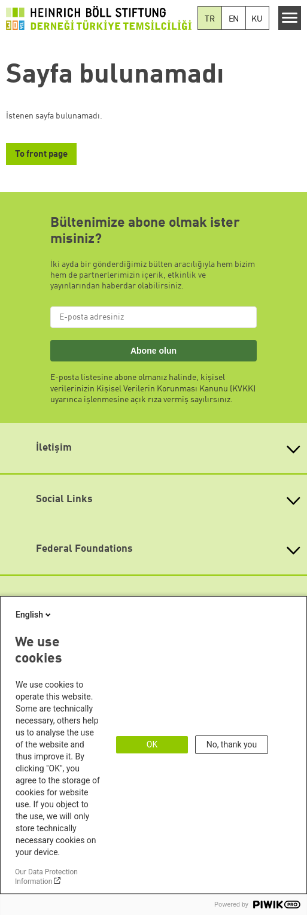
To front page (41, 154)
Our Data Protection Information (46, 877)
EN (234, 19)
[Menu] (290, 18)
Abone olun (153, 350)
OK (152, 744)
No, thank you (231, 744)
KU (257, 19)
